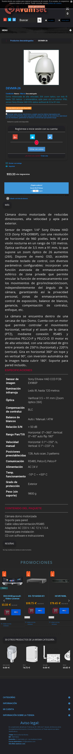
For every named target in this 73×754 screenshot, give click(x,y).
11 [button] (33, 634)
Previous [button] (4, 600)
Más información (39, 6)
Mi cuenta (8, 709)
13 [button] (37, 634)
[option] (12, 599)
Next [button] (69, 600)
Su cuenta (51, 20)
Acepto (31, 6)
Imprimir (12, 166)
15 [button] (41, 634)
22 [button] (55, 634)
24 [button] (59, 634)
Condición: (10, 94)
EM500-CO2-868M (6, 665)
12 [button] (35, 634)
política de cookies (54, 3)
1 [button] (12, 634)
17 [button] (45, 634)
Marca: (23, 94)
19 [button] (49, 634)
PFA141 (24, 665)
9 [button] (28, 634)
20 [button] (51, 634)
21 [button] (53, 634)
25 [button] (61, 634)
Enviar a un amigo (15, 163)
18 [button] (47, 634)
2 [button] (14, 634)
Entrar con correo (36, 149)
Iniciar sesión (65, 20)
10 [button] (30, 634)
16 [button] (43, 634)
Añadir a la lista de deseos (19, 198)
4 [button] (18, 634)
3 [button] (16, 634)
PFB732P (64, 665)
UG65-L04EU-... (45, 665)
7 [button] (24, 634)
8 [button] (26, 634)
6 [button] (22, 634)
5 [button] (20, 634)
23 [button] (57, 634)
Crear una (44, 156)
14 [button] (39, 634)
